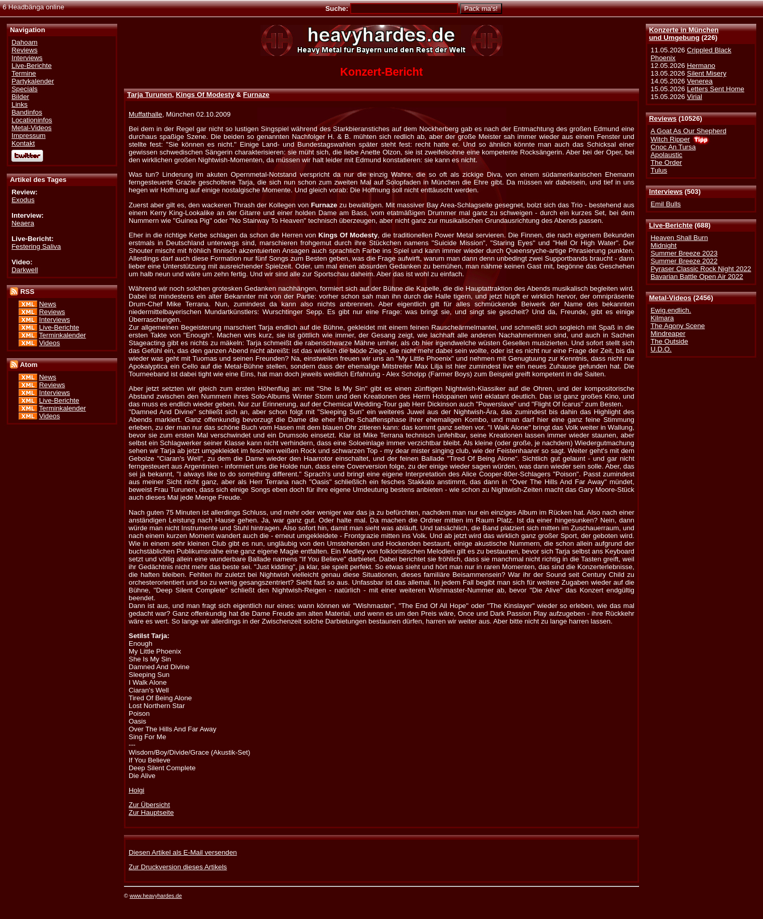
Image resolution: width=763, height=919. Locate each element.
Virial (694, 97)
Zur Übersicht (149, 805)
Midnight (663, 245)
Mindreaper (667, 333)
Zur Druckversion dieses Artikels (178, 867)
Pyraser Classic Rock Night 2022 (700, 269)
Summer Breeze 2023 (683, 253)
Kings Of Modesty (205, 94)
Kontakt (23, 143)
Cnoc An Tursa (673, 147)
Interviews (666, 191)
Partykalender (32, 81)
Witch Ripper (670, 139)
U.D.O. (661, 349)
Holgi (136, 790)
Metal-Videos (670, 298)
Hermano (701, 65)
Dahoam (24, 42)
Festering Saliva (36, 246)
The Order (666, 162)
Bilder (20, 97)
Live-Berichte (670, 225)
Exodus (22, 200)
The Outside (669, 341)
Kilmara (662, 318)
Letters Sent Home (715, 89)
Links (19, 104)
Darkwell (24, 270)
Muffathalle (145, 114)
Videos (49, 343)
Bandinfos (26, 112)
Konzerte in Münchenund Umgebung (683, 33)
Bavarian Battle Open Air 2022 (696, 276)
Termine (23, 73)
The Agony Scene (677, 326)
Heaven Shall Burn (679, 238)
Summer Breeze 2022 (683, 261)
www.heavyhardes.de (156, 896)
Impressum (28, 135)
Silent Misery (706, 73)
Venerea (699, 81)
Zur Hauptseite (151, 812)
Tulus (658, 170)
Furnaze (256, 94)
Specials (24, 89)
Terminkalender (62, 335)
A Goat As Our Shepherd (688, 131)
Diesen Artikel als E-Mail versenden (183, 852)
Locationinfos (31, 120)
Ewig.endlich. (670, 310)
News (47, 304)
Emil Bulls (665, 204)
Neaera (22, 223)
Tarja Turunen (149, 94)
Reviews (662, 118)
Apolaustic (666, 155)
